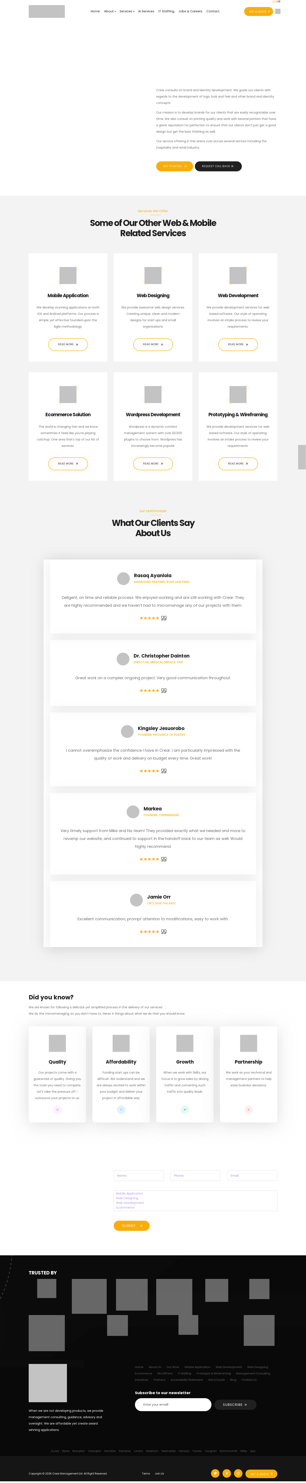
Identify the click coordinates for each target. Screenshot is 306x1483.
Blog (233, 1382)
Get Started (174, 168)
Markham (152, 1453)
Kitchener (125, 1453)
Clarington (94, 1453)
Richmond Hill (228, 1453)
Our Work (172, 1369)
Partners (159, 1382)
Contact (214, 12)
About (108, 12)
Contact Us (249, 1382)
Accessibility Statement (187, 1382)
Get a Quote (216, 1382)
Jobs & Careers (191, 12)
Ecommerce (196, 1209)
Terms (146, 1475)
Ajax (252, 1453)
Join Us (159, 1475)
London (138, 1453)
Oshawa (184, 1453)
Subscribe (233, 1406)
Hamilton (110, 1453)
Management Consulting (253, 1375)
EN (274, 3)
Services (125, 12)
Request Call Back (221, 168)
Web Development (196, 1205)
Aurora (55, 1453)
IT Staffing (167, 12)
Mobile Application (196, 1195)
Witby (243, 1453)
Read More (66, 346)
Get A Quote (260, 1476)
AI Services (146, 12)
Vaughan (211, 1453)
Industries (141, 1382)
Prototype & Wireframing (214, 1375)
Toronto (197, 1453)
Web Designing (196, 1200)
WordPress (165, 1375)
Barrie (65, 1453)
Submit (129, 1227)
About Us (155, 1369)
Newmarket (169, 1453)
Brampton (78, 1453)
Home (94, 12)
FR (279, 3)
